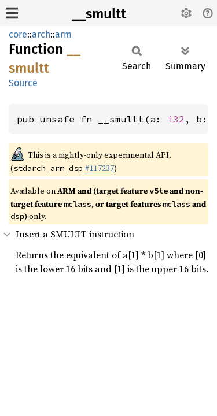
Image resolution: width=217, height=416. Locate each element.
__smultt (99, 14)
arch (41, 34)
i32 (176, 119)
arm (63, 34)
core (18, 34)
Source (23, 82)
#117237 (99, 168)
